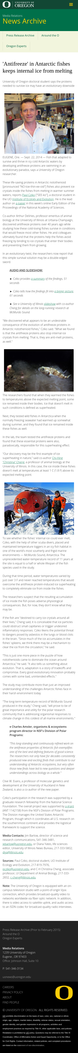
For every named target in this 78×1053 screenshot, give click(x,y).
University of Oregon (21, 1010)
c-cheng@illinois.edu (23, 877)
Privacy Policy (13, 992)
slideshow (50, 304)
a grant (69, 806)
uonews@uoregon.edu (17, 977)
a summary (38, 279)
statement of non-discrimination (30, 1045)
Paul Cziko (28, 195)
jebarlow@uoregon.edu (17, 844)
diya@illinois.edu (13, 852)
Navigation (71, 4)
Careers (8, 987)
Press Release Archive (20, 35)
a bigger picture (63, 291)
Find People (11, 1002)
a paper (20, 203)
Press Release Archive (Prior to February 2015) (31, 930)
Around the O (50, 35)
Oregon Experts (16, 46)
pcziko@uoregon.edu (16, 869)
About (7, 997)
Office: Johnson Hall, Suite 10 (20, 961)
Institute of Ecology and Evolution (33, 199)
